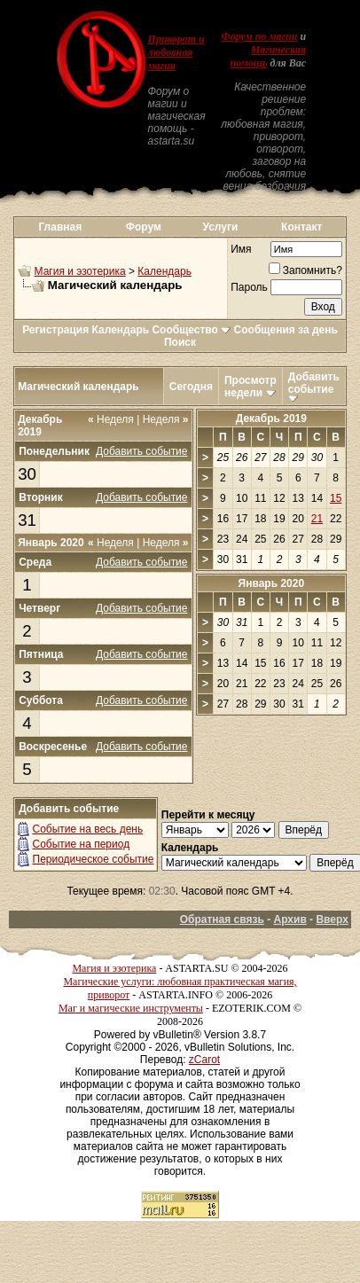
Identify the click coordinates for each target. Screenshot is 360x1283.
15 (335, 498)
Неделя (111, 419)
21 (317, 518)
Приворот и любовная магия (176, 52)
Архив (290, 919)
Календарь (164, 271)
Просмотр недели (250, 386)
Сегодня (191, 386)
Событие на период (81, 844)
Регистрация (55, 330)
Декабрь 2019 (271, 418)
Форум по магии (259, 36)
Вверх (332, 919)
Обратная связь (222, 919)
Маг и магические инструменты (131, 1008)
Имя (241, 249)
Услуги (220, 227)
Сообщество (191, 330)
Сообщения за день (286, 330)
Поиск (180, 342)
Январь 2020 (272, 583)
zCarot (204, 1059)
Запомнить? (305, 270)
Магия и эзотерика (80, 271)
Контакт (301, 227)
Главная (60, 227)
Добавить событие (314, 383)
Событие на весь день (88, 829)
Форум (143, 227)
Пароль (249, 287)
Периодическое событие (93, 859)
